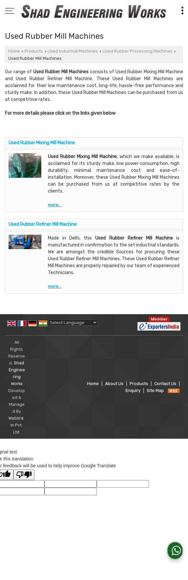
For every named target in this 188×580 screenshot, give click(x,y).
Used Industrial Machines (73, 51)
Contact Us (165, 383)
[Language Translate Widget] (73, 322)
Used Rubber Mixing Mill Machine (42, 143)
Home (14, 51)
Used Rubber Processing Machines (138, 51)
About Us (114, 383)
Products (34, 51)
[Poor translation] (23, 474)
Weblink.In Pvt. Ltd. (17, 425)
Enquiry (132, 390)
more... (54, 204)
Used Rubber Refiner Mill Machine (43, 224)
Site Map (155, 390)
